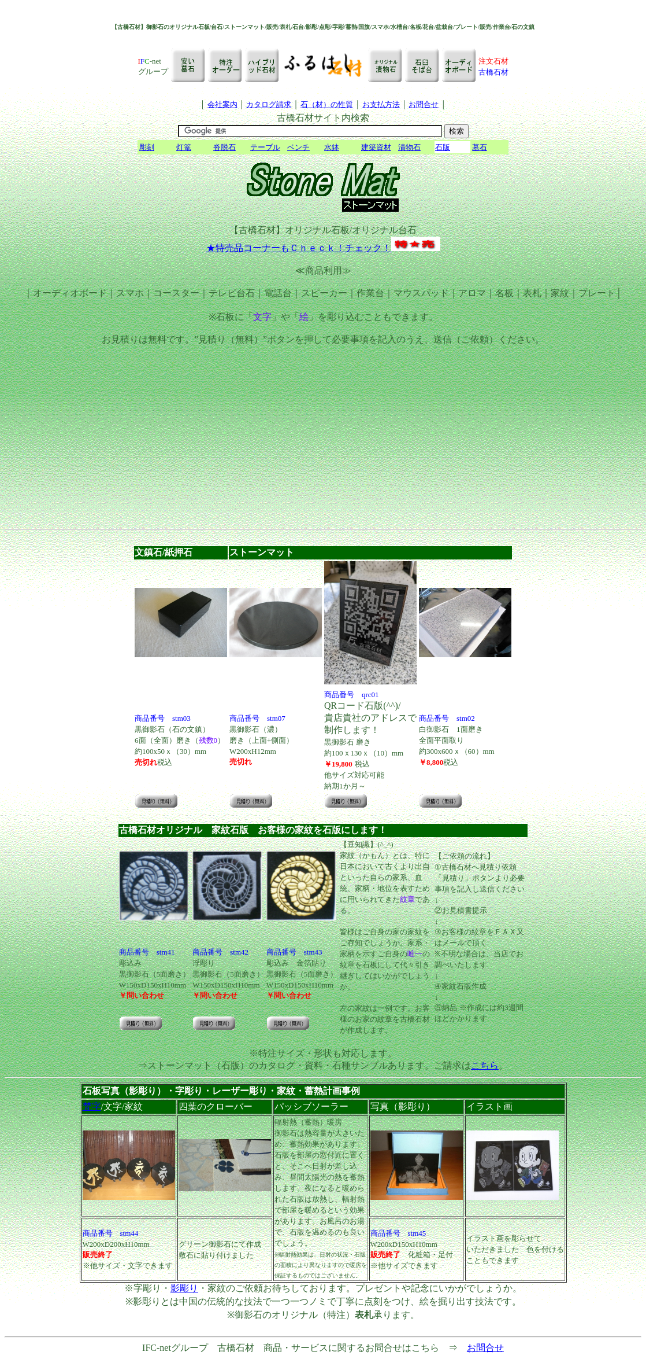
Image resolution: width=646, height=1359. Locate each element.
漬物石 (409, 147)
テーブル (265, 147)
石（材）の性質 (326, 104)
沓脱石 (224, 147)
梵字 (92, 1106)
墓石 (479, 147)
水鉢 (331, 147)
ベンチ (298, 147)
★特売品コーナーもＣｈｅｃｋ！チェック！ (298, 248)
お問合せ (424, 104)
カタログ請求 (268, 104)
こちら (485, 1065)
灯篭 (183, 147)
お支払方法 (381, 104)
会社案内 (222, 104)
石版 (442, 147)
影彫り (184, 1288)
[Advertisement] (323, 442)
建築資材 (376, 147)
